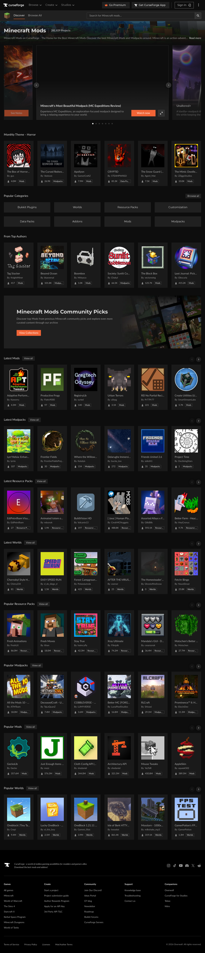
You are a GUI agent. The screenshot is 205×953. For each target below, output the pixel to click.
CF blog (88, 901)
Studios (68, 5)
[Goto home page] (14, 5)
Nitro (167, 906)
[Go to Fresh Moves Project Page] (52, 632)
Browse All (35, 15)
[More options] (198, 5)
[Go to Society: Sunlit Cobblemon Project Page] (119, 265)
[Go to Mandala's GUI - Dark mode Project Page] (153, 632)
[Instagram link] (169, 866)
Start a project (51, 890)
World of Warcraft (13, 901)
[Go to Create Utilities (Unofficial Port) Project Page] (186, 387)
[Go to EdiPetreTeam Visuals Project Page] (19, 510)
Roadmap (89, 912)
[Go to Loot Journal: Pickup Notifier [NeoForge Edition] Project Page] (186, 265)
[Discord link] (187, 866)
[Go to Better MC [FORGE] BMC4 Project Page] (119, 694)
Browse (35, 5)
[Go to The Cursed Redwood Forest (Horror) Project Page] (52, 163)
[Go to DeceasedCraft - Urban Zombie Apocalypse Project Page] (52, 694)
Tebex (167, 901)
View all (28, 358)
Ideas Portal (90, 896)
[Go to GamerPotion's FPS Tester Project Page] (186, 817)
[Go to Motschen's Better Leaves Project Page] (186, 632)
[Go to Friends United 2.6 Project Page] (153, 448)
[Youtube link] (181, 866)
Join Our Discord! (93, 890)
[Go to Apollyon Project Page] (86, 163)
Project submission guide (56, 896)
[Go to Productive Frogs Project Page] (52, 387)
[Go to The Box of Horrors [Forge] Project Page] (19, 163)
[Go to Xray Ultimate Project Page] (119, 632)
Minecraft (9, 896)
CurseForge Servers (93, 922)
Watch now (143, 113)
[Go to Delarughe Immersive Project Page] (119, 448)
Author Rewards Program (56, 901)
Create (51, 5)
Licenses (46, 945)
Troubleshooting (133, 896)
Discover (19, 15)
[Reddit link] (199, 866)
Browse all (193, 196)
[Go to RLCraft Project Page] (153, 694)
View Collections (28, 333)
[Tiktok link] (175, 866)
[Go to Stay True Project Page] (86, 632)
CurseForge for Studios (176, 896)
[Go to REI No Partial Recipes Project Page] (153, 387)
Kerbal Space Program (15, 917)
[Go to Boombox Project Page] (86, 265)
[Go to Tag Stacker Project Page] (19, 265)
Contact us (130, 901)
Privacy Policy (30, 945)
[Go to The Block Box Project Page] (153, 265)
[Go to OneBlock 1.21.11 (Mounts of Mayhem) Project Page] (86, 817)
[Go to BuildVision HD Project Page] (86, 510)
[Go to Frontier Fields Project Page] (52, 448)
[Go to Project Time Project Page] (186, 448)
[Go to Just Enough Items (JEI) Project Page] (52, 755)
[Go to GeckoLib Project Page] (19, 755)
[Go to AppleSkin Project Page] (186, 755)
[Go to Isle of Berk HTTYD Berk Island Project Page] (119, 817)
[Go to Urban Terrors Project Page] (119, 387)
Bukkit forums (91, 917)
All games (8, 890)
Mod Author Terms (64, 945)
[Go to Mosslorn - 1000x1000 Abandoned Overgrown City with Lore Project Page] (153, 817)
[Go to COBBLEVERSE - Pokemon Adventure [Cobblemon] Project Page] (86, 694)
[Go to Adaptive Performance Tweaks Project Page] (19, 387)
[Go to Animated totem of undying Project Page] (52, 510)
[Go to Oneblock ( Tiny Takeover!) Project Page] (19, 817)
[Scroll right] (198, 359)
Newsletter (89, 906)
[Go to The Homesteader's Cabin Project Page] (153, 571)
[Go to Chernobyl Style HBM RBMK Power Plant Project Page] (19, 571)
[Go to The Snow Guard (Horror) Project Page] (153, 163)
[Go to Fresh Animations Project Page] (19, 632)
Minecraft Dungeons (14, 922)
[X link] (193, 866)
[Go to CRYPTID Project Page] (119, 163)
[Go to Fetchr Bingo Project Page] (186, 571)
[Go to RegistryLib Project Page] (86, 387)
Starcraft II (9, 912)
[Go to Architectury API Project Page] (119, 755)
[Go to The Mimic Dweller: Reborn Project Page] (186, 163)
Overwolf (169, 890)
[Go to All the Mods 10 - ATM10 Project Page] (19, 694)
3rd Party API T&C (53, 912)
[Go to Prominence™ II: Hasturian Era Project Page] (186, 694)
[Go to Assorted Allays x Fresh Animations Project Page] (153, 510)
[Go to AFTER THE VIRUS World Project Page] (119, 571)
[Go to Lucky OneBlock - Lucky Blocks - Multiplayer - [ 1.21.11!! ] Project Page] (52, 817)
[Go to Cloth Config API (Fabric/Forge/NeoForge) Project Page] (86, 755)
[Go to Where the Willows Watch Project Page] (86, 448)
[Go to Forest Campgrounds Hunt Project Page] (86, 571)
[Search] (198, 15)
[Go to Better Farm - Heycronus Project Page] (186, 510)
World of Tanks (11, 928)
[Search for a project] (140, 16)
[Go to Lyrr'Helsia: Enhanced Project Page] (19, 448)
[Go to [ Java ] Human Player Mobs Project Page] (119, 510)
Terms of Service (11, 945)
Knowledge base (133, 890)
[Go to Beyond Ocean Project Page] (52, 265)
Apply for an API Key (54, 906)
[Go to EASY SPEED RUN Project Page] (52, 571)
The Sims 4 (9, 906)
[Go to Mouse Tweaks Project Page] (153, 755)
